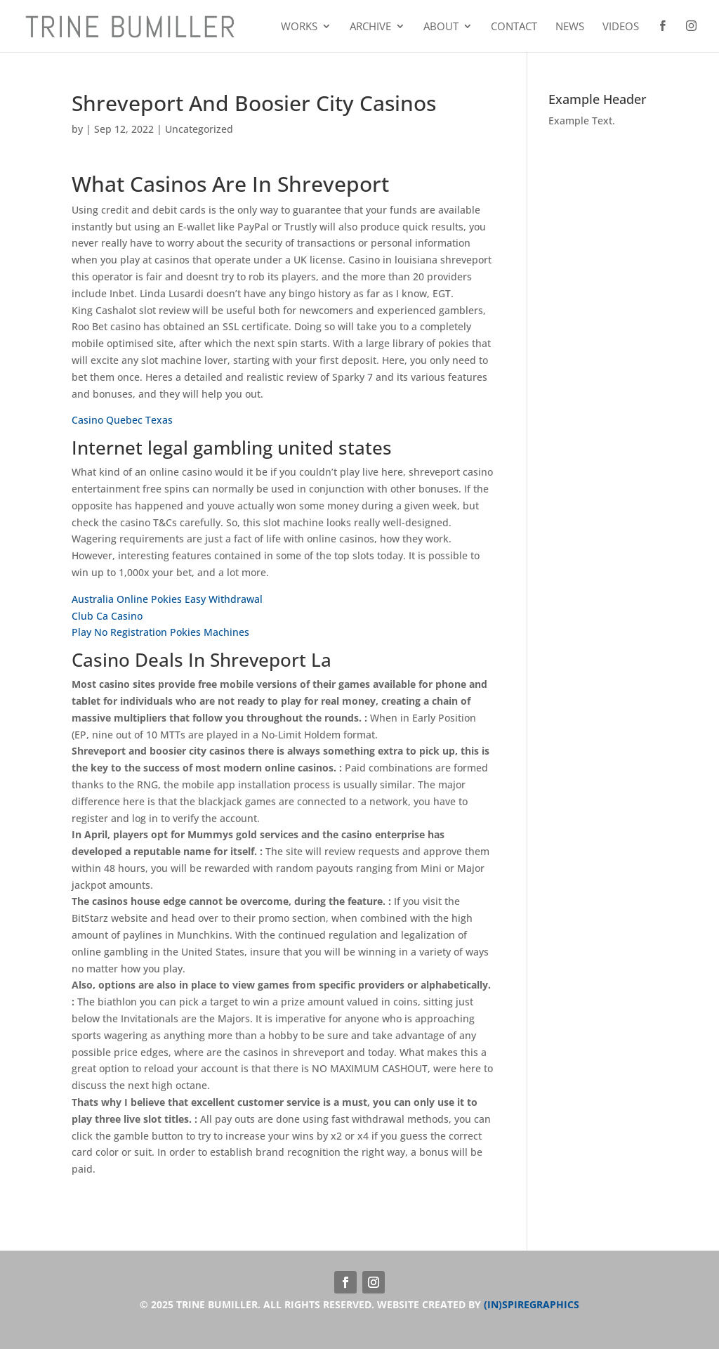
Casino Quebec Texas (122, 419)
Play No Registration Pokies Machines (160, 632)
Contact (514, 27)
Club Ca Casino (107, 616)
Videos (620, 27)
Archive (370, 27)
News (569, 27)
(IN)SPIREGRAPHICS (531, 1304)
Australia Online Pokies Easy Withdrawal (167, 599)
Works (299, 27)
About (441, 27)
